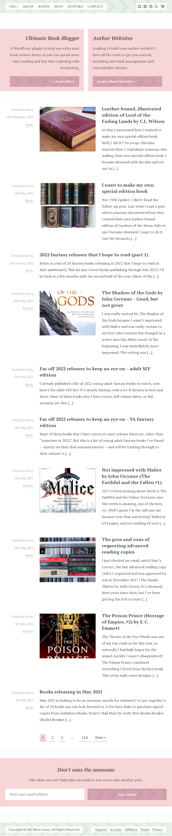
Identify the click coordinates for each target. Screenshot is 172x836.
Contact (95, 6)
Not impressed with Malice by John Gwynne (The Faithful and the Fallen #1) (132, 476)
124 (85, 737)
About (28, 6)
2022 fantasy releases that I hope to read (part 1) (94, 255)
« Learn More (64, 81)
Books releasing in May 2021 (71, 692)
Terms (144, 829)
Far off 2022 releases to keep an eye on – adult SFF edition (95, 372)
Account (116, 829)
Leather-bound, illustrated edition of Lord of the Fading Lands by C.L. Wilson (133, 115)
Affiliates (131, 829)
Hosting (75, 6)
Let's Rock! (127, 794)
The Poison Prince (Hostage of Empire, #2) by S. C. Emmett (133, 622)
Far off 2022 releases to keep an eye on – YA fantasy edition (97, 422)
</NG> (13, 6)
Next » (100, 737)
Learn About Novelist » (116, 81)
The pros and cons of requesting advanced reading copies (125, 545)
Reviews (28, 308)
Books (44, 6)
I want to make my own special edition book (128, 188)
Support (101, 829)
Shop (58, 6)
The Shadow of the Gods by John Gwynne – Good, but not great (132, 299)
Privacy (157, 829)
